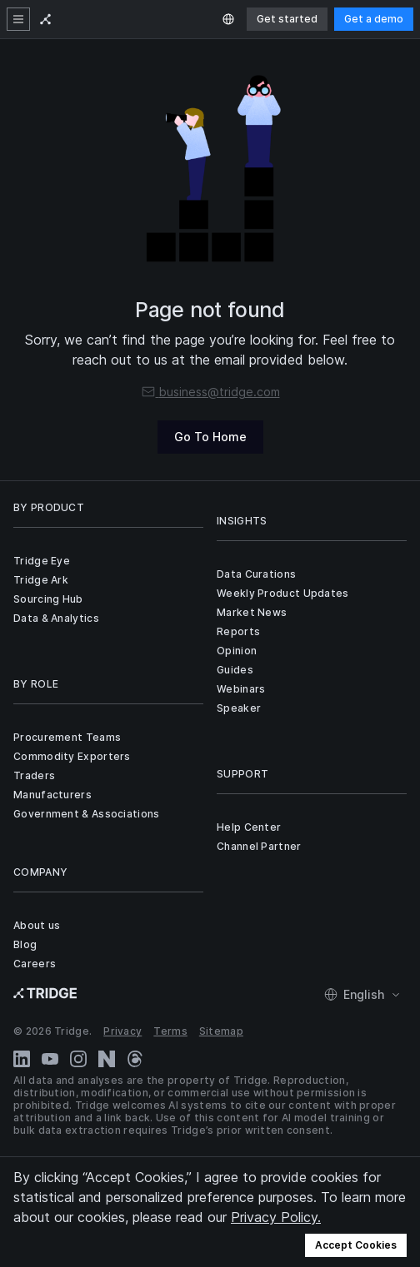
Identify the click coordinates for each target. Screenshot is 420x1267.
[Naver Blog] (106, 1059)
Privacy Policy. (276, 1217)
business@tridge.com (210, 392)
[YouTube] (50, 1059)
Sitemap (221, 1031)
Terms (170, 1031)
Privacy (122, 1031)
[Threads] (135, 1059)
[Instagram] (78, 1059)
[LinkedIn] (21, 1059)
